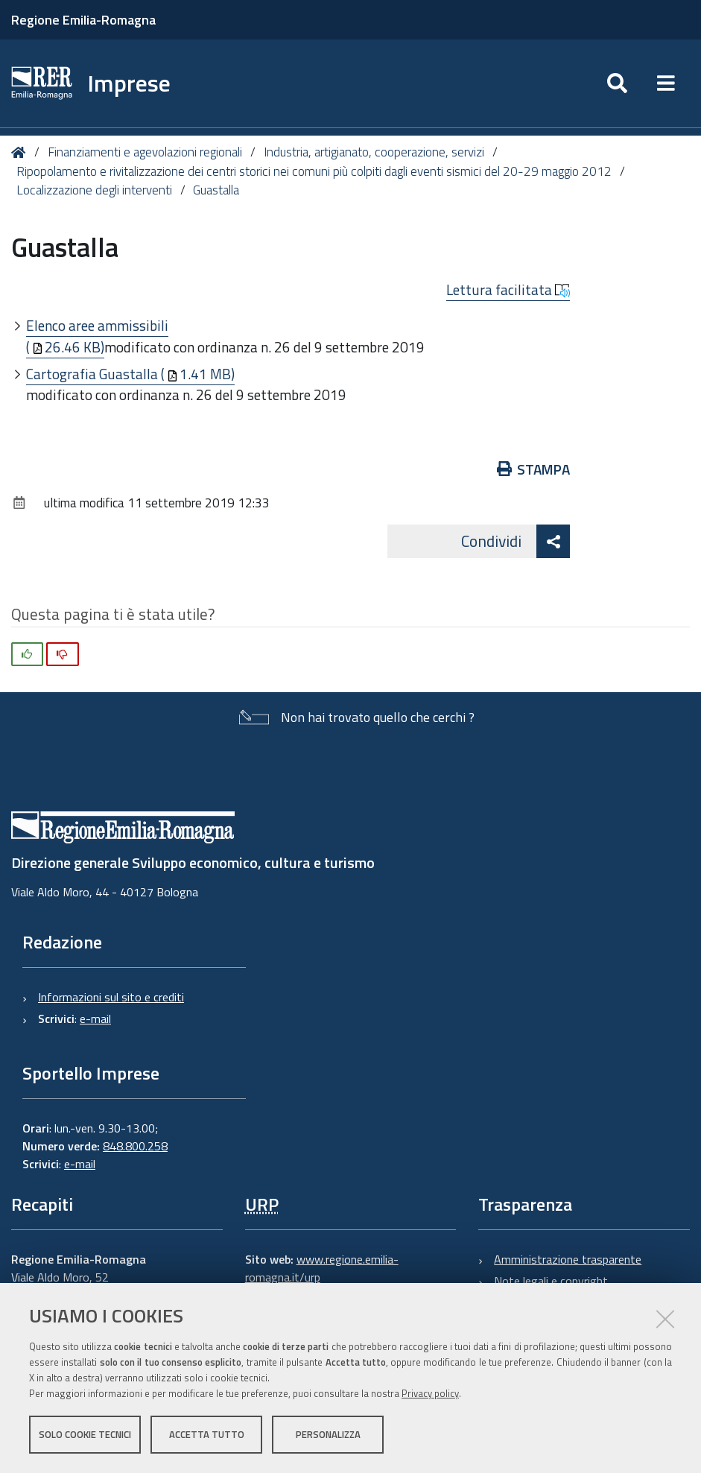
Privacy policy (430, 1393)
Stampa (534, 469)
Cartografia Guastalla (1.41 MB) (130, 373)
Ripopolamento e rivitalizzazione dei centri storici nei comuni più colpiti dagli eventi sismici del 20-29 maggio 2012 (314, 171)
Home (21, 152)
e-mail (95, 1018)
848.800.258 (135, 1146)
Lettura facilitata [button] (508, 289)
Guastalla (216, 190)
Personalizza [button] (328, 1434)
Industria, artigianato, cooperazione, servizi (374, 152)
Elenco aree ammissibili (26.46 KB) (97, 336)
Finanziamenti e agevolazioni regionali (145, 152)
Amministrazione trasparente (567, 1259)
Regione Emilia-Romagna (83, 20)
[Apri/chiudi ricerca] (617, 83)
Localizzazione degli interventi (94, 190)
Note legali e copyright (551, 1281)
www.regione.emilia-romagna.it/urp (322, 1268)
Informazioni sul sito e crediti (111, 997)
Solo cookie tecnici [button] (85, 1434)
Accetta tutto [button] (206, 1434)
